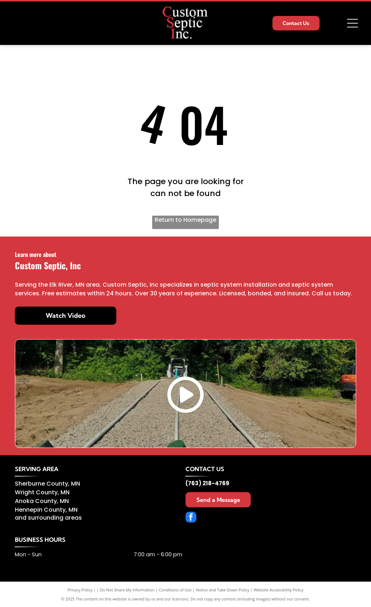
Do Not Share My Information (127, 590)
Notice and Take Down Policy (223, 590)
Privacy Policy (79, 590)
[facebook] (191, 518)
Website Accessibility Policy (279, 590)
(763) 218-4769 (207, 483)
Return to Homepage (185, 220)
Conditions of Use (175, 590)
